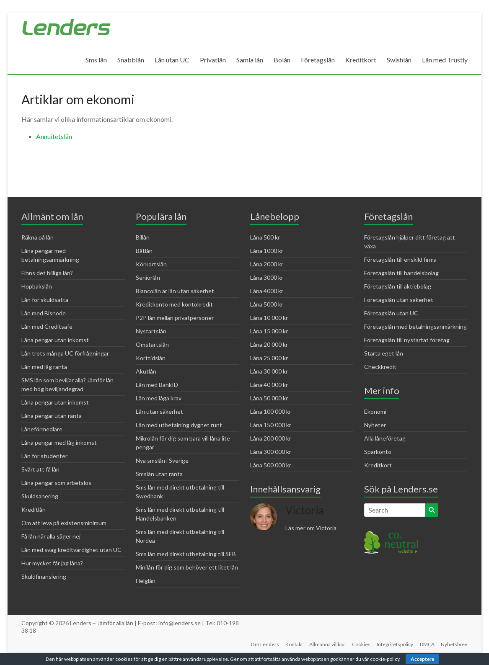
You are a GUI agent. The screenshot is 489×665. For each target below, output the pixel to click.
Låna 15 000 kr (269, 331)
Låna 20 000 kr (269, 344)
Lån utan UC (172, 60)
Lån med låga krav (158, 398)
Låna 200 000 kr (270, 438)
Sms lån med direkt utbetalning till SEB (186, 553)
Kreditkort (360, 60)
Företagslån (318, 60)
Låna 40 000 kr (269, 384)
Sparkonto (377, 451)
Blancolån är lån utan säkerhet (175, 290)
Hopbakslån (36, 286)
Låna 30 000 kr (269, 371)
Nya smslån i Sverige (162, 460)
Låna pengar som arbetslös (56, 482)
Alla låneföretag (385, 438)
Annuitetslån (54, 136)
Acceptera (422, 659)
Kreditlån (33, 509)
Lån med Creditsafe (46, 326)
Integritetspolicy (395, 644)
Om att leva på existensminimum (63, 522)
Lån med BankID (157, 384)
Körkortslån (151, 264)
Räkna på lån (37, 237)
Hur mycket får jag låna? (52, 563)
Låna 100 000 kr (270, 411)
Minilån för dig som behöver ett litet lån (187, 567)
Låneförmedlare (41, 429)
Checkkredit (380, 366)
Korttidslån (151, 357)
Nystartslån (151, 331)
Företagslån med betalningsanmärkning (415, 326)
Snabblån (130, 60)
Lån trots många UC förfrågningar (65, 353)
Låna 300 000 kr (270, 451)
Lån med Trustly (445, 60)
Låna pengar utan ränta (51, 415)
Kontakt (293, 644)
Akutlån (146, 371)
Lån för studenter (44, 455)
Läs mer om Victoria (310, 527)
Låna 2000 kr (266, 264)
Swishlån (399, 60)
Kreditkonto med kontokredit (174, 304)
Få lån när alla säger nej (50, 536)
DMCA (427, 644)
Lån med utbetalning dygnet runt (179, 424)
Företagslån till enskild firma (400, 259)
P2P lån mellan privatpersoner (175, 317)
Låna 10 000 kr (269, 317)
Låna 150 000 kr (270, 424)
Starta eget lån (383, 353)
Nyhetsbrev (454, 644)
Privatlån (213, 60)
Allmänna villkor (327, 644)
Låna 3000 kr (266, 277)
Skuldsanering (39, 496)
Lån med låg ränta (44, 366)
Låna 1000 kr (266, 250)
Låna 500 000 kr (270, 465)
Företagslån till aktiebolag (397, 286)
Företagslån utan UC (391, 313)
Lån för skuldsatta (44, 299)
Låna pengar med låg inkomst (59, 442)
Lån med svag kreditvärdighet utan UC (71, 549)
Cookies (361, 644)
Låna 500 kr (265, 237)
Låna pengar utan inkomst (55, 339)
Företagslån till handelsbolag (401, 272)
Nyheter (375, 424)
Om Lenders (263, 644)
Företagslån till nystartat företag (407, 339)
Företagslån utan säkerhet (398, 299)
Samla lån (249, 60)
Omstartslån (152, 344)
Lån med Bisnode (43, 313)
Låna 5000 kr (266, 304)
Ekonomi (375, 411)
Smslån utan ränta (159, 473)
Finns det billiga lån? (47, 272)
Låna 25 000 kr (269, 357)
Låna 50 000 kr (269, 398)
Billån (143, 237)
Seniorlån (148, 277)
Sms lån (96, 60)
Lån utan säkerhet (159, 411)
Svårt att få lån (40, 469)
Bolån (282, 60)
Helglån (145, 580)
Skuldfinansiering (43, 576)
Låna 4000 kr (266, 290)
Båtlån (144, 250)
